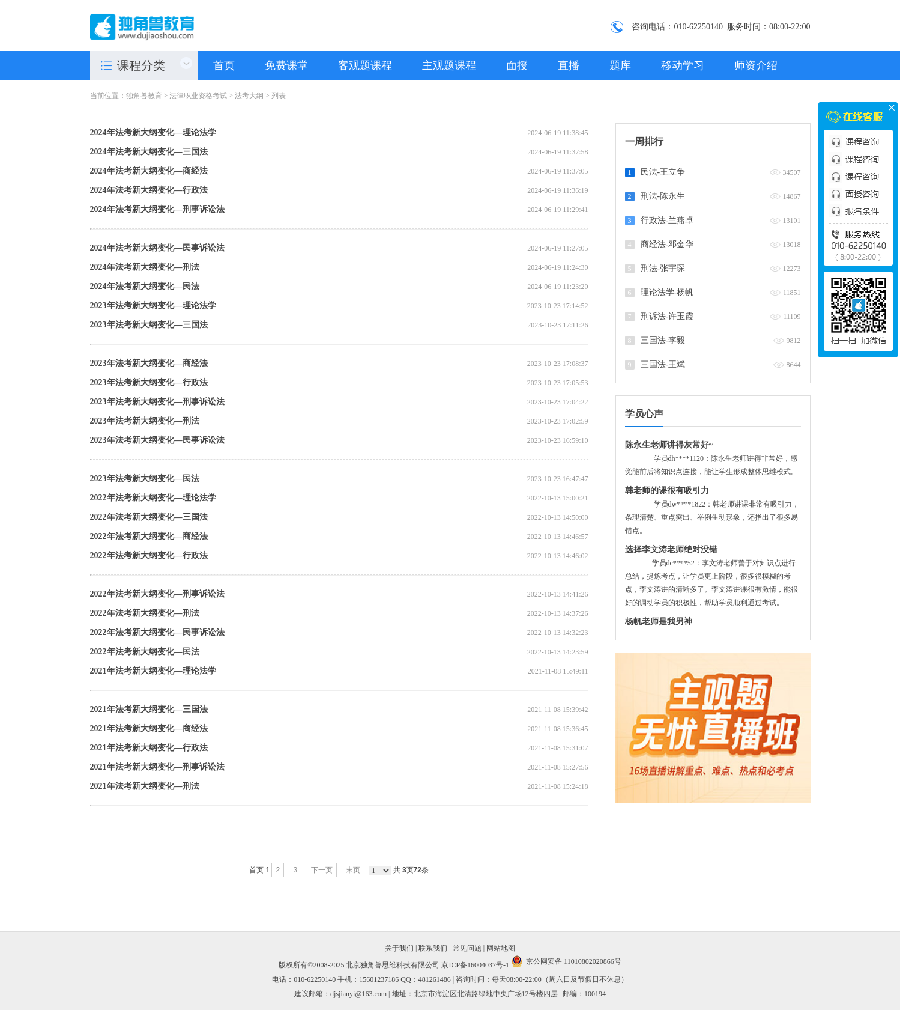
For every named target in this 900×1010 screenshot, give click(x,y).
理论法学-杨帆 (667, 292)
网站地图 (500, 948)
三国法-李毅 (663, 340)
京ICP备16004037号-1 (475, 965)
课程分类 (141, 65)
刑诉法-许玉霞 (667, 316)
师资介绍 (756, 65)
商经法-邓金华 (667, 244)
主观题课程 (449, 65)
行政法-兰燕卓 (667, 220)
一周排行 (644, 141)
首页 (224, 65)
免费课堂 (286, 65)
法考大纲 (249, 95)
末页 (353, 870)
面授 (517, 65)
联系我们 (432, 948)
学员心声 (644, 414)
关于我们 (399, 948)
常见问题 (467, 948)
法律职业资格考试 (198, 95)
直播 (568, 65)
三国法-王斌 (663, 364)
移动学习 (682, 65)
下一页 (322, 870)
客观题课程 (365, 65)
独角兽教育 (144, 95)
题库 (620, 65)
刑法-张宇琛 (663, 268)
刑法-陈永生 (663, 196)
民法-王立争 (663, 172)
